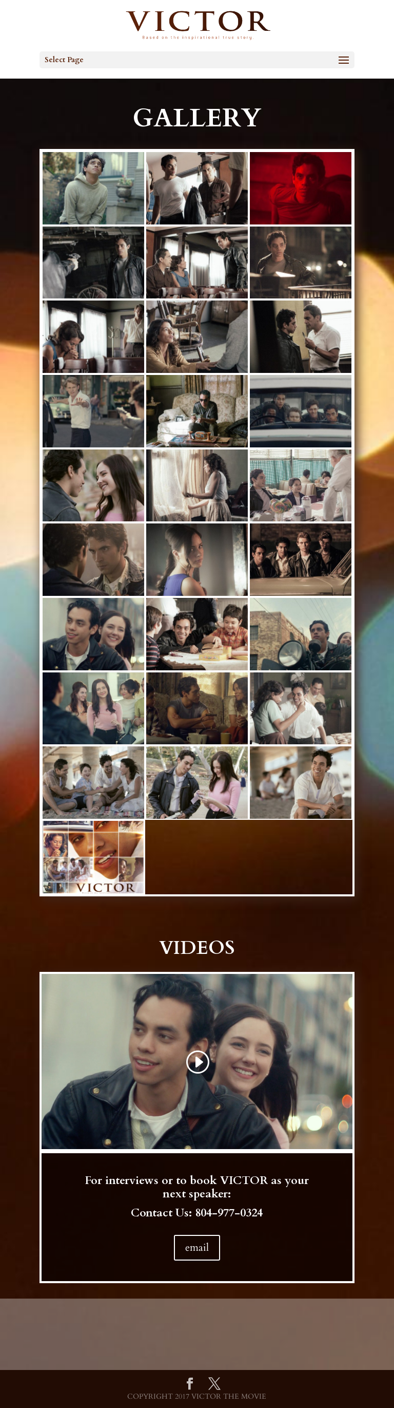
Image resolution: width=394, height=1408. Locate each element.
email (197, 1247)
